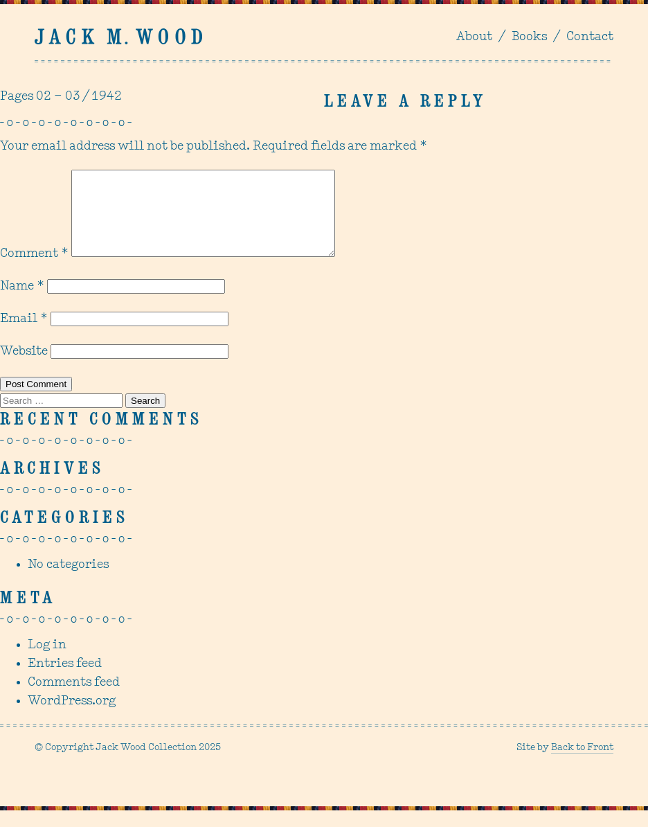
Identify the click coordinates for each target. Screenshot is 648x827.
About (474, 37)
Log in (47, 661)
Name (22, 303)
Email (24, 335)
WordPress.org (72, 717)
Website (24, 368)
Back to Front (582, 764)
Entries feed (65, 680)
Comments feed (74, 699)
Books (529, 37)
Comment (34, 270)
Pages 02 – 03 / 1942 (61, 96)
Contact (589, 37)
